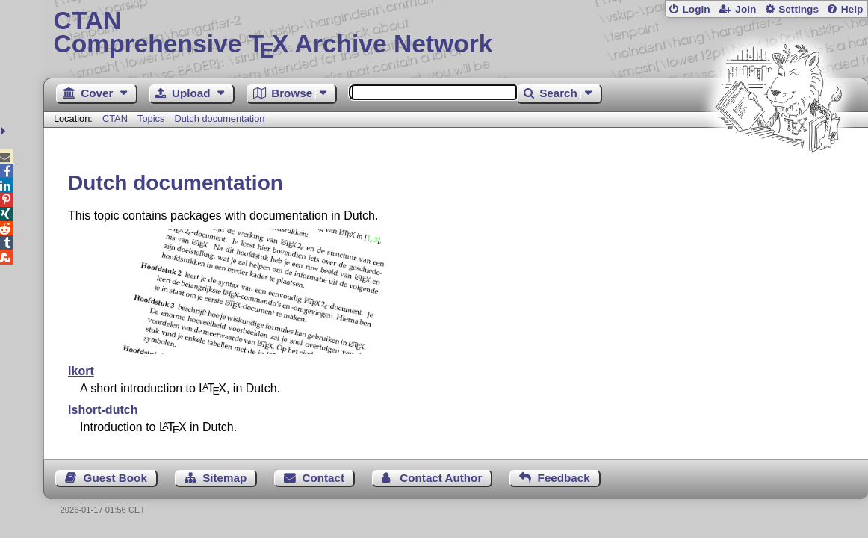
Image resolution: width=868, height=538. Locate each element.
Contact (324, 477)
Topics (152, 118)
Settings (798, 9)
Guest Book (115, 477)
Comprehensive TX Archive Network (455, 34)
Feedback (564, 477)
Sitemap (224, 477)
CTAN (115, 118)
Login (696, 9)
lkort (81, 371)
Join (745, 9)
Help (852, 9)
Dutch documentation (219, 118)
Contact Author (441, 477)
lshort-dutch (102, 410)
